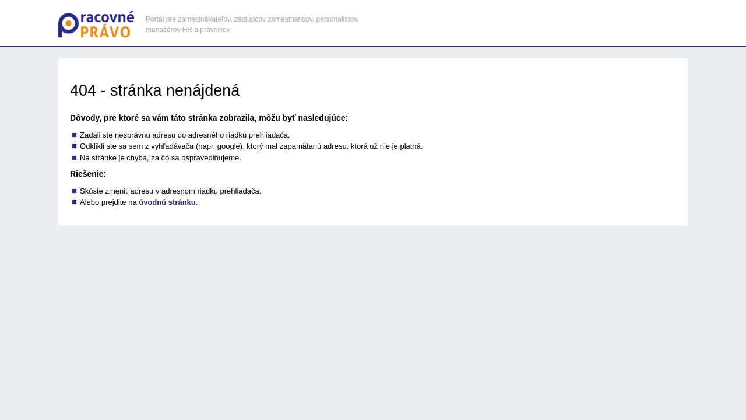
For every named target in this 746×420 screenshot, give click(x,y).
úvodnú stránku (167, 202)
